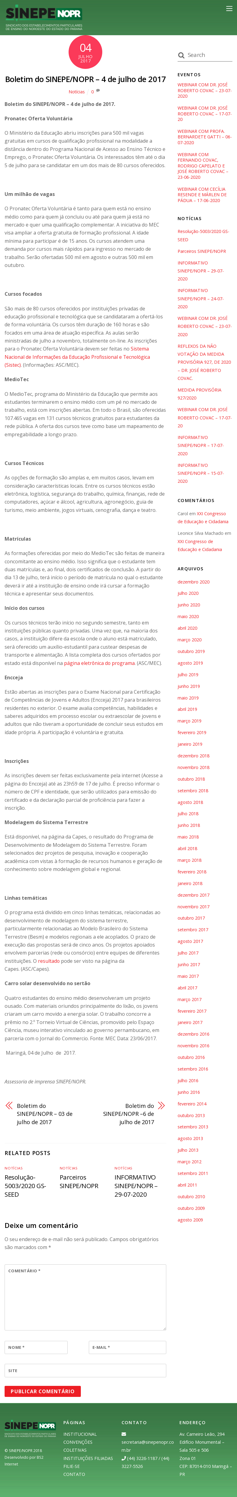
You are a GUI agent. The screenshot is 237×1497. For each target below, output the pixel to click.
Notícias (77, 92)
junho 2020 (189, 606)
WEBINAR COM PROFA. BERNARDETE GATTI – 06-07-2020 (205, 137)
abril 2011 (187, 1186)
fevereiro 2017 (192, 1012)
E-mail (101, 1347)
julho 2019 (188, 675)
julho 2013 (188, 1151)
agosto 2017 (190, 942)
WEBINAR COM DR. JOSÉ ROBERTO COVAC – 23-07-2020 (205, 90)
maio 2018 (188, 838)
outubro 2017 (191, 919)
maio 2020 (188, 617)
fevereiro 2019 (192, 733)
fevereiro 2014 (192, 1105)
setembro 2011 (193, 1174)
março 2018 (189, 861)
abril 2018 (187, 849)
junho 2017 (189, 965)
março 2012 (189, 1162)
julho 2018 (188, 814)
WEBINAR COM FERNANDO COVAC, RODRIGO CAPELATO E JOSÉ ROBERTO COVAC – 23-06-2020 (203, 166)
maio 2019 (188, 698)
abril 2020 (187, 629)
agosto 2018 (190, 803)
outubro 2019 (191, 652)
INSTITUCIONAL (80, 1434)
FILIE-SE (71, 1466)
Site (12, 1370)
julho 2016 (188, 1081)
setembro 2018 (193, 791)
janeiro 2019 (190, 745)
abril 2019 (187, 710)
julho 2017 (188, 954)
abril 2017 (187, 989)
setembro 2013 (193, 1128)
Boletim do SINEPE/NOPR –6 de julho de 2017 (128, 1113)
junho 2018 (189, 826)
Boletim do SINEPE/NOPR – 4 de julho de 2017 (85, 79)
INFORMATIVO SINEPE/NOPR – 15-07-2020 (201, 474)
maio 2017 (188, 977)
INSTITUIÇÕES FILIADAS (88, 1458)
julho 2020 (188, 594)
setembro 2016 (193, 1070)
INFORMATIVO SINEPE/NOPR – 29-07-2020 (136, 1185)
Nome (16, 1347)
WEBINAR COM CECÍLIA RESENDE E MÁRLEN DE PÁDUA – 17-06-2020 (202, 195)
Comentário (24, 1271)
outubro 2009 (191, 1209)
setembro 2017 (193, 930)
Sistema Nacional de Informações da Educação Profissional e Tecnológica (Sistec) (79, 356)
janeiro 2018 (190, 884)
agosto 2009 (190, 1220)
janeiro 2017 (190, 1023)
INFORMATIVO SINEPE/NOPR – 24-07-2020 (201, 299)
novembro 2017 (193, 907)
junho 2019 (189, 687)
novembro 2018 (193, 768)
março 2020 (189, 640)
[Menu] (229, 8)
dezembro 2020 (193, 582)
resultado (49, 960)
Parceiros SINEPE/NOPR (79, 1181)
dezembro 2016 (193, 1035)
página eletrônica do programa (100, 662)
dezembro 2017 (193, 896)
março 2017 (189, 1000)
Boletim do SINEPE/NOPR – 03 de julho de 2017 (45, 1113)
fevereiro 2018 (192, 873)
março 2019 (189, 722)
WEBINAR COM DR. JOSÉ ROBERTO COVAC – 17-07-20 (205, 114)
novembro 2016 (193, 1046)
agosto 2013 (190, 1139)
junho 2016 (189, 1093)
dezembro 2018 (193, 757)
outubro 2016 (191, 1058)
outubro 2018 (191, 780)
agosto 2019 (190, 664)
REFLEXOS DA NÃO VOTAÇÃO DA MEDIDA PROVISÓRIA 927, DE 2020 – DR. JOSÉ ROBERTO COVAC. (204, 363)
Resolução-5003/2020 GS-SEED (25, 1185)
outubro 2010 (191, 1197)
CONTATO (74, 1474)
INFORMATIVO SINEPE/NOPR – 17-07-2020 (201, 446)
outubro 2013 (191, 1116)
